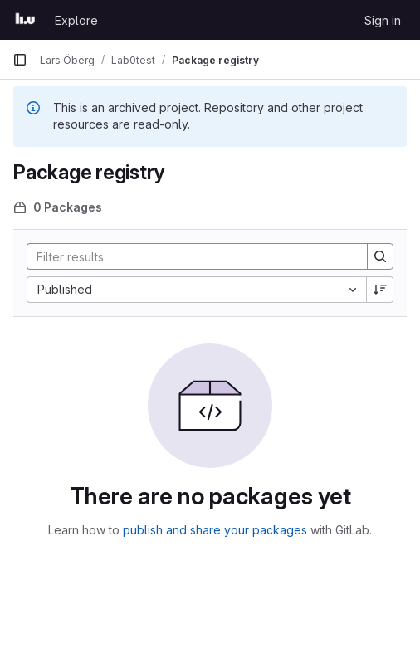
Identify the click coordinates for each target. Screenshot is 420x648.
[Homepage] (25, 20)
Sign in (382, 20)
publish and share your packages (215, 530)
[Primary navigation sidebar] (20, 59)
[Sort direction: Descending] (380, 289)
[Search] (189, 256)
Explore (76, 20)
